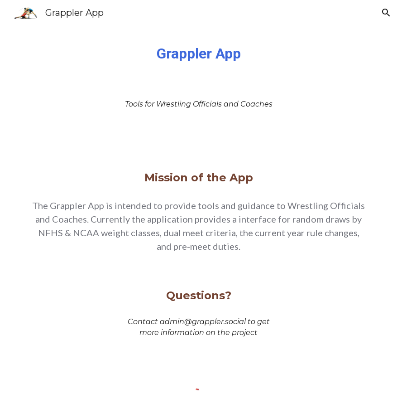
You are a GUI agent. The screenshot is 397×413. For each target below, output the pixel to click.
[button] (386, 13)
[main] (198, 53)
